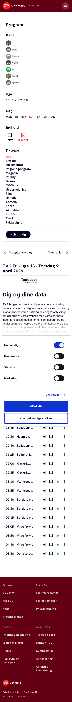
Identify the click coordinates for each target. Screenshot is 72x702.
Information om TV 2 (16, 634)
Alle (8, 157)
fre (38, 117)
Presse (7, 650)
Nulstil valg (18, 234)
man (9, 117)
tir (16, 117)
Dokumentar (14, 165)
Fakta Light (14, 222)
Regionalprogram (18, 169)
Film (9, 193)
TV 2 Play (8, 592)
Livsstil (11, 161)
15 (8, 100)
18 (26, 100)
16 (14, 100)
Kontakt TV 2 (44, 642)
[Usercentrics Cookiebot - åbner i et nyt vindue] (20, 280)
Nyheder (12, 197)
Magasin (12, 173)
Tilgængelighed (13, 616)
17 (20, 100)
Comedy (11, 202)
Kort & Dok (13, 214)
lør (44, 117)
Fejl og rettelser (46, 600)
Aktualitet (13, 210)
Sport (10, 206)
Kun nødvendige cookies (36, 418)
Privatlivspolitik (46, 608)
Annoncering (44, 658)
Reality (11, 177)
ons (23, 117)
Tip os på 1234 (45, 634)
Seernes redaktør (47, 592)
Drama (11, 181)
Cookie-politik (31, 692)
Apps (6, 608)
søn (52, 117)
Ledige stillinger (13, 642)
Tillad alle (36, 406)
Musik (10, 218)
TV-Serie (12, 185)
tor (30, 117)
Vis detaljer (53, 394)
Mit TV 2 (8, 600)
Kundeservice (44, 650)
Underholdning (16, 189)
